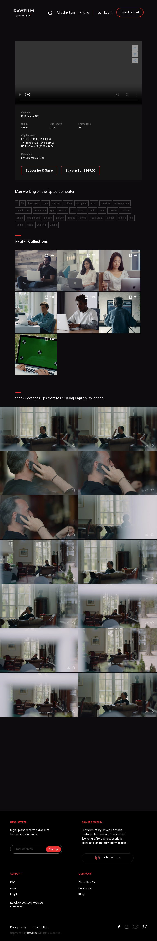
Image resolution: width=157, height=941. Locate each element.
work (30, 224)
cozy (94, 203)
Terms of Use (40, 927)
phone (71, 217)
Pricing (84, 12)
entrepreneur (121, 203)
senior (110, 217)
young (53, 224)
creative (105, 203)
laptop (81, 210)
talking (122, 217)
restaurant (97, 217)
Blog (81, 894)
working (41, 224)
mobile (113, 210)
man (102, 210)
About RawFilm (87, 882)
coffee (68, 203)
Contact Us (85, 888)
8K (22, 203)
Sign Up (53, 849)
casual (56, 203)
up (131, 217)
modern (125, 210)
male (92, 210)
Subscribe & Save (39, 170)
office (20, 217)
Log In (104, 13)
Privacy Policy (18, 927)
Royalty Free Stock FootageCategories (26, 904)
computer (81, 203)
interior (63, 210)
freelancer (40, 210)
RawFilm (32, 933)
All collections (66, 12)
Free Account (130, 12)
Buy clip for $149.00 (80, 170)
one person (33, 217)
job (72, 210)
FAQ (12, 882)
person (48, 217)
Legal (13, 894)
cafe (45, 203)
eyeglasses (23, 210)
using (20, 224)
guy (52, 210)
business (33, 203)
